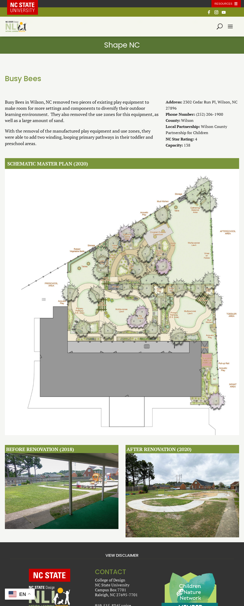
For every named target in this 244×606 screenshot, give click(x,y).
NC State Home (26, 4)
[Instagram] (216, 13)
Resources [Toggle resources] (223, 3)
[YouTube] (224, 13)
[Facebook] (209, 13)
